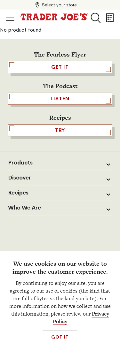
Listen (60, 98)
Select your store (59, 5)
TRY (60, 130)
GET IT (60, 67)
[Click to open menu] (10, 18)
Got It (60, 337)
